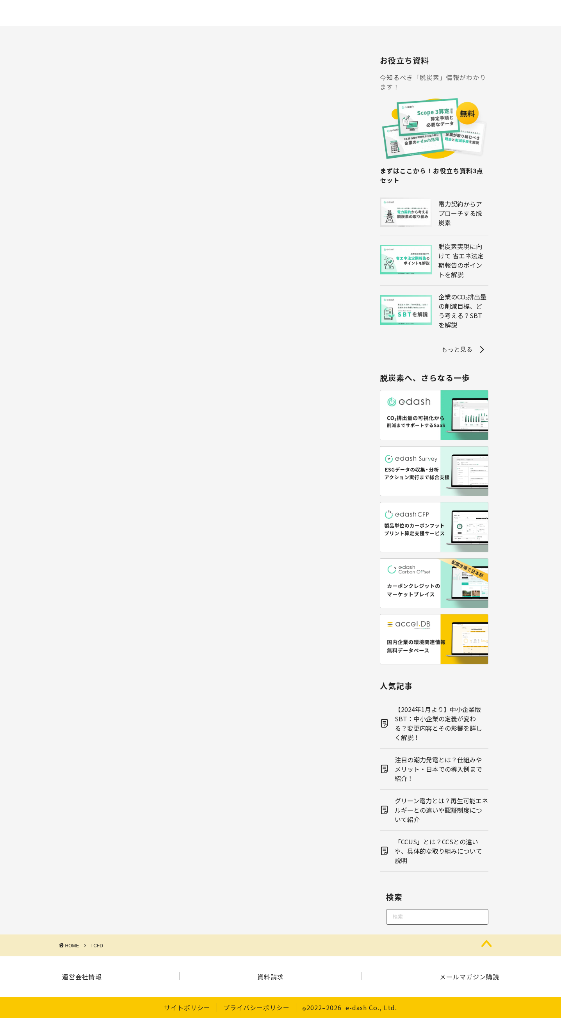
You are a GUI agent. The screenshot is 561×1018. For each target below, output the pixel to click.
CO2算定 (122, 36)
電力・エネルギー (340, 36)
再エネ (280, 36)
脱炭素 (74, 36)
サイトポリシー (187, 1007)
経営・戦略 (406, 36)
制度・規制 (177, 36)
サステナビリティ (472, 36)
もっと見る (464, 349)
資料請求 (270, 976)
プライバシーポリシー (256, 1007)
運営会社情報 (82, 976)
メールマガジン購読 (469, 976)
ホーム (28, 36)
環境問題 (231, 36)
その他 (532, 36)
